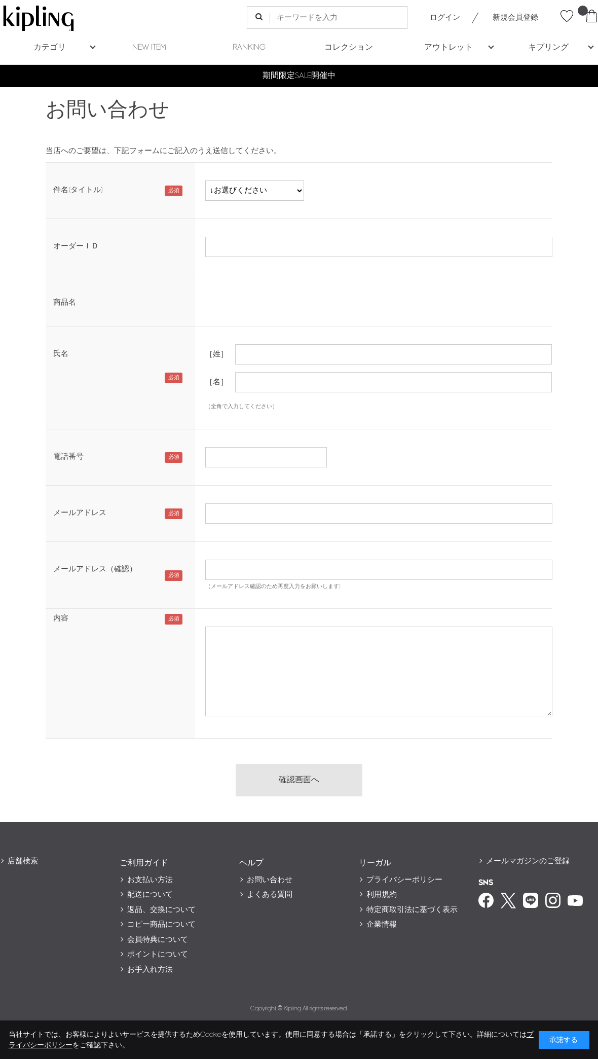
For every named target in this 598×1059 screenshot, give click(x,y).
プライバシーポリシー (404, 880)
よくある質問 (269, 894)
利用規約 (381, 894)
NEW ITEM (149, 47)
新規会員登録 (515, 17)
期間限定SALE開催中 (299, 76)
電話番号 (68, 456)
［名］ (216, 382)
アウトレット (448, 47)
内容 (60, 618)
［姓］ (216, 354)
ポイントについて (157, 954)
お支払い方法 (150, 880)
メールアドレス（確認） (95, 569)
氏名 (60, 353)
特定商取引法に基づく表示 (412, 910)
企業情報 (381, 924)
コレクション (348, 47)
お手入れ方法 (150, 969)
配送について (150, 894)
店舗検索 (23, 861)
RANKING (249, 47)
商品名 (64, 302)
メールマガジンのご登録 (528, 861)
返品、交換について (161, 910)
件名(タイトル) (78, 190)
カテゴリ (49, 47)
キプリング (548, 47)
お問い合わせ (269, 880)
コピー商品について (161, 924)
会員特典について (157, 939)
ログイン (445, 17)
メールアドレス (79, 513)
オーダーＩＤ (76, 246)
